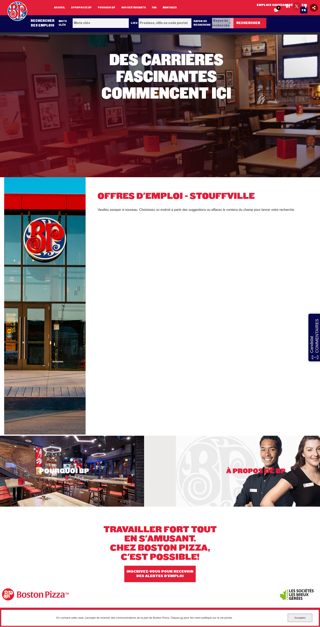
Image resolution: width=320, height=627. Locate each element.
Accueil (59, 7)
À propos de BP (81, 7)
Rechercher (248, 23)
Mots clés (63, 23)
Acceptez (300, 617)
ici (181, 617)
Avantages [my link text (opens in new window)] (170, 7)
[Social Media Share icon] (314, 7)
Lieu (134, 23)
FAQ (154, 7)
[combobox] (165, 23)
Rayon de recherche (202, 23)
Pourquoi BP (106, 7)
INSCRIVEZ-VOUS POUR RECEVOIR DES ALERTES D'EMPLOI (160, 573)
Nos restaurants (133, 7)
